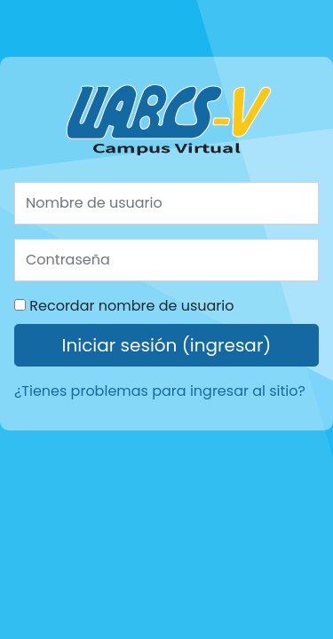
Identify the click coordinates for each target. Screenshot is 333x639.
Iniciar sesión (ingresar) (167, 345)
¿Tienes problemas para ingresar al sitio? (159, 391)
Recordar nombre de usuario (131, 306)
